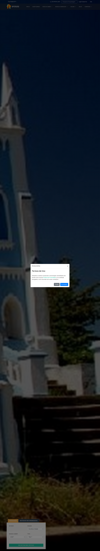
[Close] (67, 266)
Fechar (57, 284)
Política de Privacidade (49, 277)
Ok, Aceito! (64, 284)
